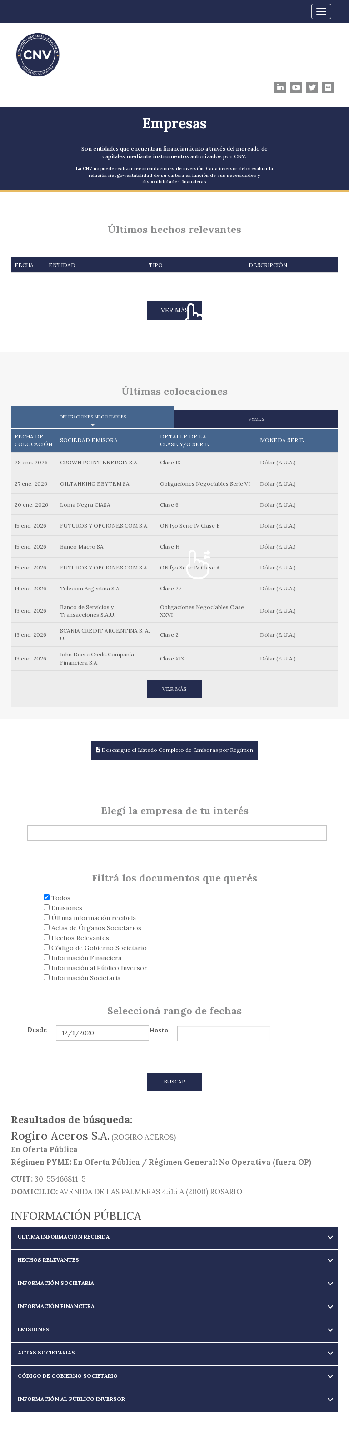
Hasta (158, 1030)
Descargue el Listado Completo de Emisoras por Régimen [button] (174, 749)
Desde (37, 1030)
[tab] (174, 1238)
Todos (57, 898)
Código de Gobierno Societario (95, 948)
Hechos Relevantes (76, 938)
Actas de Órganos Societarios (92, 928)
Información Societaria (82, 978)
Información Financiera (82, 958)
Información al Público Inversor (95, 968)
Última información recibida (90, 918)
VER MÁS (175, 310)
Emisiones (63, 908)
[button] (174, 1236)
